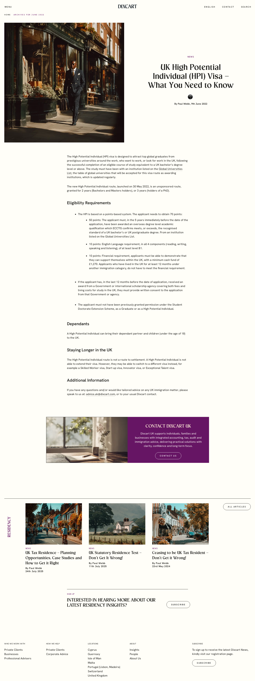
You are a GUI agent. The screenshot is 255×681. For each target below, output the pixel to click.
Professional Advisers (17, 658)
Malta (91, 662)
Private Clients (13, 650)
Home (7, 15)
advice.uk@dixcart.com (100, 397)
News (191, 56)
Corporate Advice (57, 654)
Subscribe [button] (178, 607)
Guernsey (94, 654)
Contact (228, 7)
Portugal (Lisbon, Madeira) (104, 667)
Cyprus (92, 650)
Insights (134, 650)
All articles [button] (237, 509)
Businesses (11, 654)
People (134, 654)
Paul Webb (184, 103)
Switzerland (95, 671)
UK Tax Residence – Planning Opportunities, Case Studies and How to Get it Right (53, 561)
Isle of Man (94, 658)
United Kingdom (97, 675)
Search (246, 7)
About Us (135, 658)
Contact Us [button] (168, 458)
